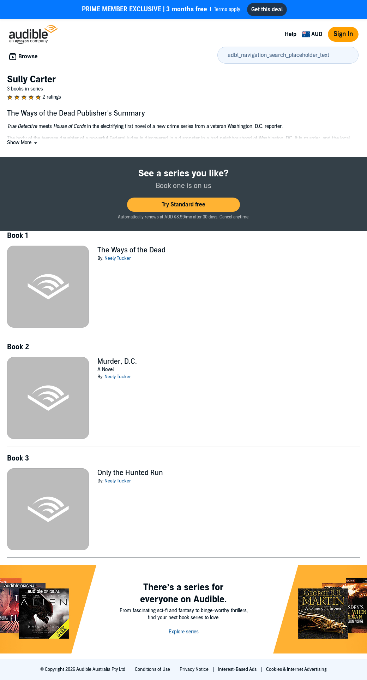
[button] (22, 143)
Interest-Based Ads (238, 669)
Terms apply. (161, 9)
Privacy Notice (195, 669)
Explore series (184, 632)
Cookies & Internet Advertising (296, 669)
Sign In (343, 34)
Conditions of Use (153, 669)
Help (290, 34)
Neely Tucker (117, 258)
